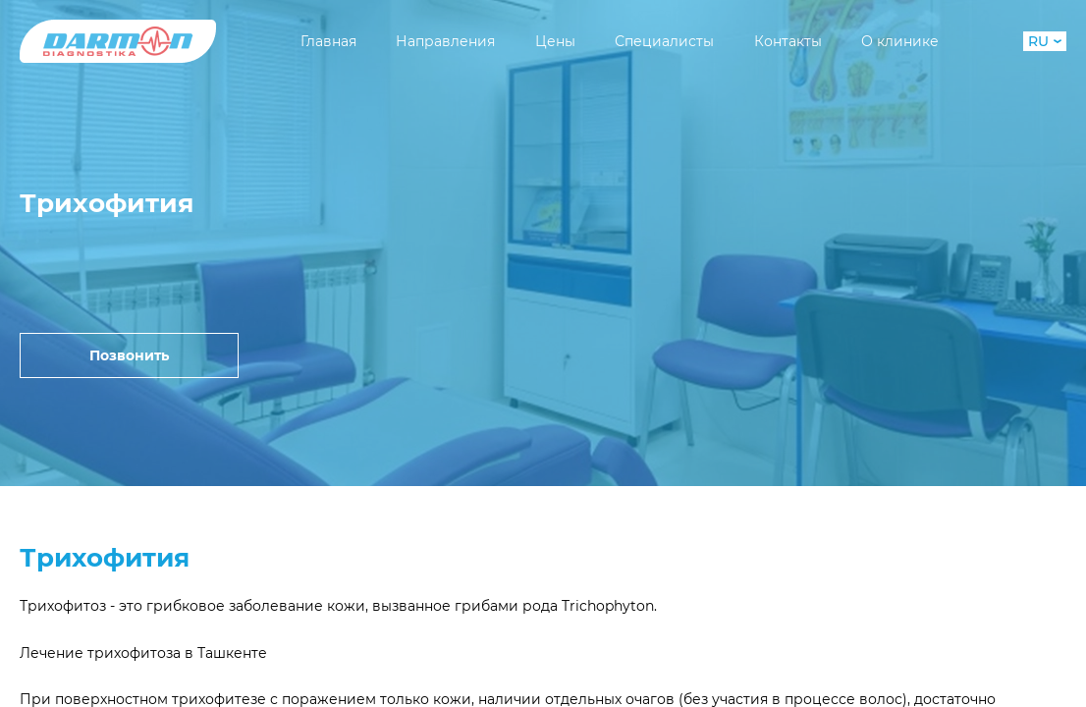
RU (1044, 41)
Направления (445, 41)
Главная (328, 41)
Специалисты (664, 41)
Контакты (788, 41)
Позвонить (129, 355)
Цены (555, 41)
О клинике (900, 41)
